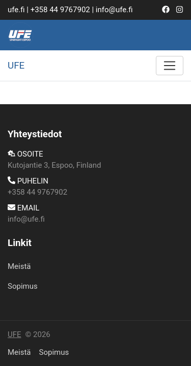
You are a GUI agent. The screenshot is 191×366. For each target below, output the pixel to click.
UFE (14, 334)
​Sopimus (23, 286)
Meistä (19, 266)
